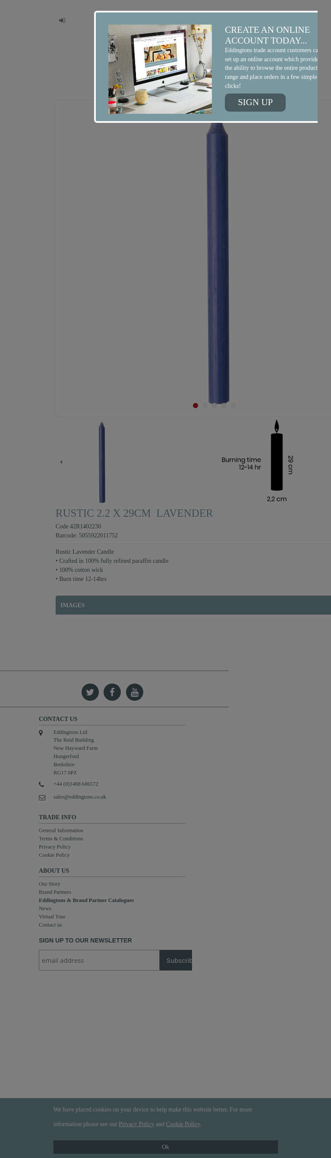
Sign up (255, 102)
